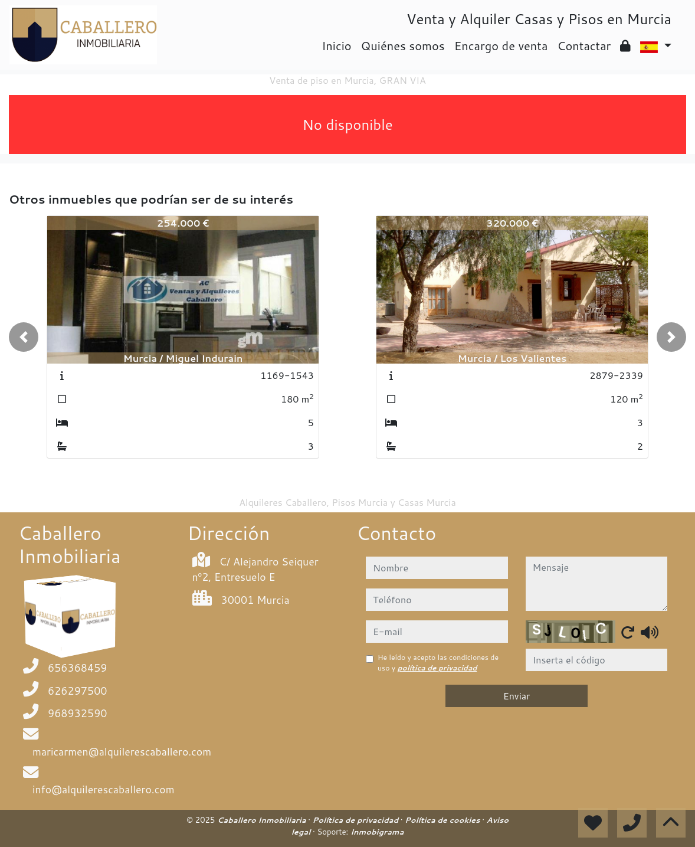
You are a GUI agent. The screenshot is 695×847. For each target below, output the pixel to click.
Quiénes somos (403, 45)
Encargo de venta (501, 45)
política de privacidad (437, 668)
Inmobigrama (377, 831)
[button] (23, 337)
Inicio (336, 45)
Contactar (584, 45)
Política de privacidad (357, 820)
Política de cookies (443, 820)
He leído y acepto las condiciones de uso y (438, 662)
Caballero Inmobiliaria (262, 820)
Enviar (516, 695)
